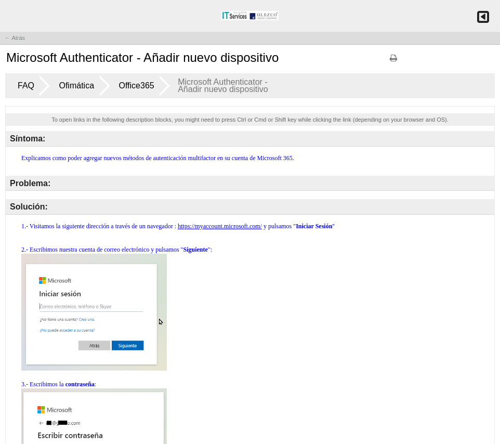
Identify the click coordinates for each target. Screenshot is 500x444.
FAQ (26, 85)
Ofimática (76, 85)
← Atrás (15, 38)
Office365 (136, 85)
